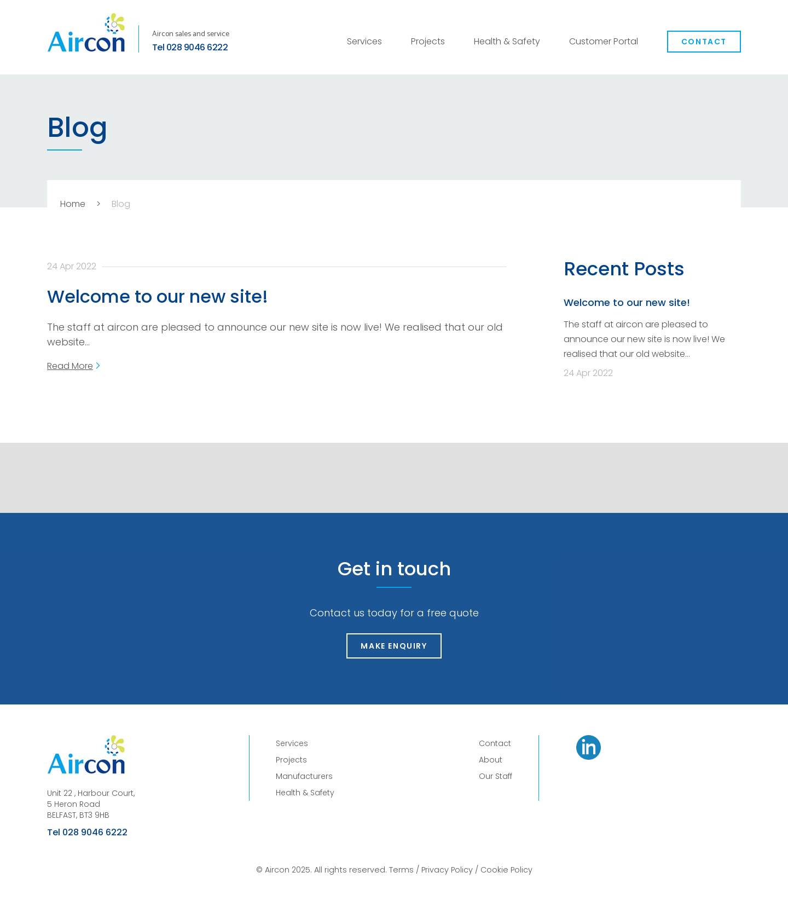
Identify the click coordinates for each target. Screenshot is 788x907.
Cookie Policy (506, 869)
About (490, 759)
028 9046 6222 (197, 47)
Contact (704, 41)
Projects (428, 41)
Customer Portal (603, 41)
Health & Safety (507, 41)
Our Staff (495, 776)
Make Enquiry (394, 645)
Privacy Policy (447, 869)
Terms (401, 869)
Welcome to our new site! (157, 296)
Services (364, 41)
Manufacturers (304, 776)
